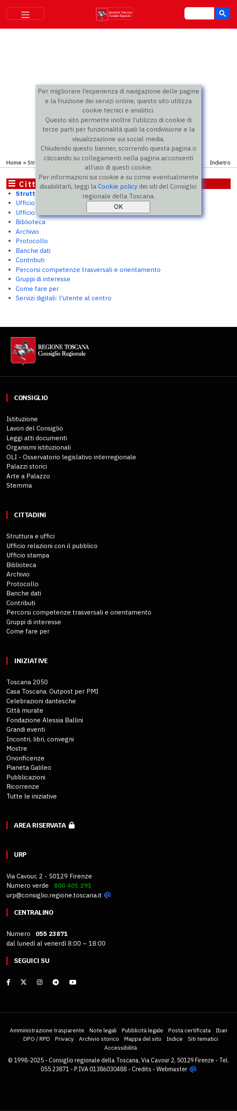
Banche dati (33, 251)
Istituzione (22, 419)
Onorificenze (25, 758)
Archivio (27, 232)
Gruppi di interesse (43, 279)
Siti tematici (203, 1038)
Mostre (16, 748)
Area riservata (44, 825)
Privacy (64, 1038)
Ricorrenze (22, 786)
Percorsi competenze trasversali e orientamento (88, 270)
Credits (141, 1069)
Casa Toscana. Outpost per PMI (52, 691)
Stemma (19, 485)
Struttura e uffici (30, 536)
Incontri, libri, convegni (40, 739)
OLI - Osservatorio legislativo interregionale (71, 457)
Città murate (24, 710)
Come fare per (37, 289)
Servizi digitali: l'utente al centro (64, 298)
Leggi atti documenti (36, 438)
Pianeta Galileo (28, 767)
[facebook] (8, 982)
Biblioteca (30, 222)
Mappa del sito (143, 1038)
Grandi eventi (25, 729)
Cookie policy (117, 186)
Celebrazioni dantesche (41, 701)
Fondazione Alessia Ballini (44, 720)
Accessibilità (120, 1047)
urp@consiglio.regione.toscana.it (54, 895)
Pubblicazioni (25, 777)
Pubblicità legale (142, 1030)
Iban (221, 1030)
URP (20, 854)
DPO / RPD (36, 1038)
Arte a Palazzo (28, 476)
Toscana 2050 (27, 682)
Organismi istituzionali (38, 447)
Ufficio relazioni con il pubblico (52, 546)
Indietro (220, 162)
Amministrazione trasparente (47, 1030)
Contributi (30, 260)
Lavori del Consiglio (34, 428)
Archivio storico (99, 1038)
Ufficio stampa (27, 555)
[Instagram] (39, 982)
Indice (175, 1038)
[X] (23, 982)
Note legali (103, 1030)
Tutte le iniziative (31, 796)
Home (14, 162)
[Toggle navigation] (25, 13)
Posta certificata (189, 1030)
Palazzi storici (26, 466)
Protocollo (32, 241)
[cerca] (198, 14)
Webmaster (171, 1069)
